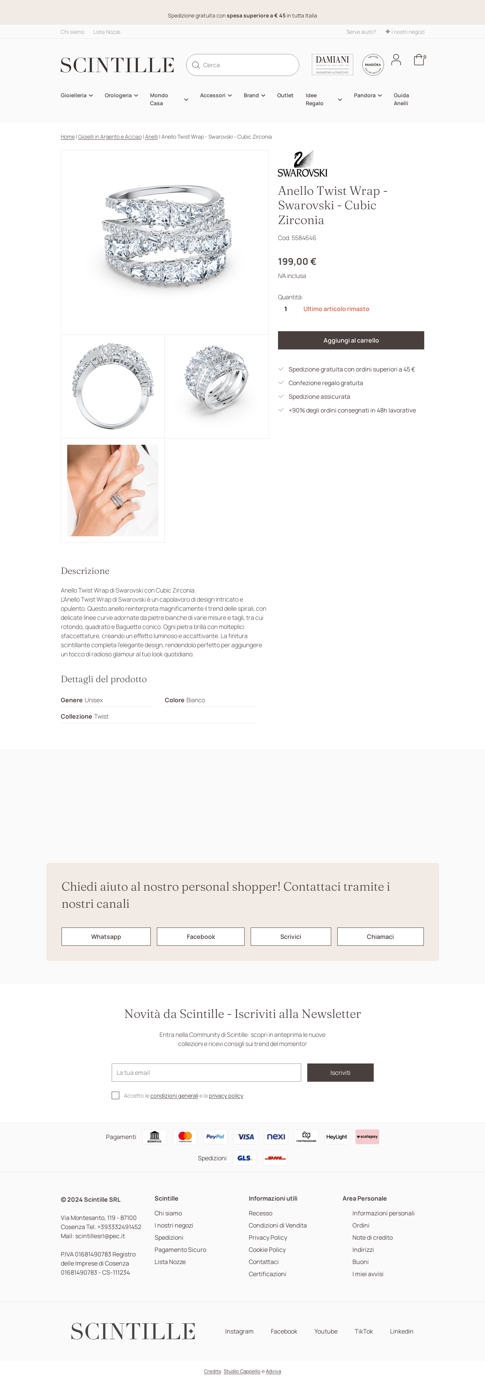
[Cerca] (242, 65)
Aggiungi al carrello (351, 340)
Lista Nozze (106, 31)
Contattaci (264, 1262)
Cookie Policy (267, 1249)
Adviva (273, 1371)
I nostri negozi (405, 31)
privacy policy (226, 1095)
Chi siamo (72, 31)
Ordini (361, 1225)
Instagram (239, 1331)
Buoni (360, 1262)
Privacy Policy (268, 1237)
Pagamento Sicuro (180, 1249)
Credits (212, 1371)
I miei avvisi (368, 1274)
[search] (196, 65)
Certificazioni (267, 1274)
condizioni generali (174, 1095)
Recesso (260, 1213)
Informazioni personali (383, 1213)
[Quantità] (285, 309)
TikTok (364, 1331)
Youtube (326, 1331)
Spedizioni (169, 1237)
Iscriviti (340, 1072)
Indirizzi (363, 1249)
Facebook (284, 1331)
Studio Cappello (242, 1371)
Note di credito (372, 1237)
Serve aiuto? (361, 31)
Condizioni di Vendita (278, 1225)
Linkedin (402, 1331)
